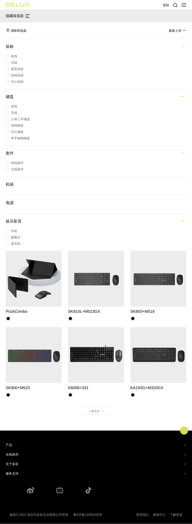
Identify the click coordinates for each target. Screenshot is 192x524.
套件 (10, 153)
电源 (10, 203)
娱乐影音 (14, 221)
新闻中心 (159, 515)
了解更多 (176, 515)
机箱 (10, 184)
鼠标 (10, 46)
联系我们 (142, 515)
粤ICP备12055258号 (87, 515)
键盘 (10, 97)
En (166, 5)
